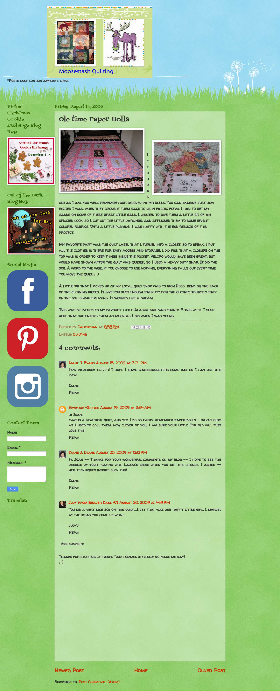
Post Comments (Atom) (99, 681)
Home (140, 670)
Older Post (211, 670)
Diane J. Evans (82, 362)
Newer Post (69, 670)
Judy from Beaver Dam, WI (93, 502)
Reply (74, 392)
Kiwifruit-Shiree (84, 407)
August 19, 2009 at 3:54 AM (125, 407)
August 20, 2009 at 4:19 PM (144, 502)
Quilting (80, 334)
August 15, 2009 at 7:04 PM (121, 362)
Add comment (73, 543)
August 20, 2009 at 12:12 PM (121, 452)
